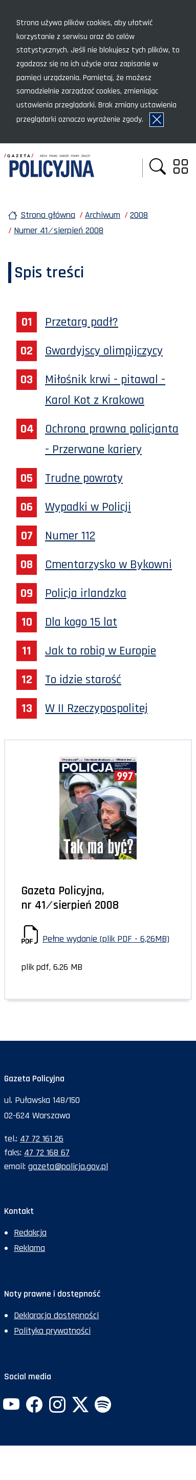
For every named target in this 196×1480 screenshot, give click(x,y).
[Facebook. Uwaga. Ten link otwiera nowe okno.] (34, 1405)
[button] (157, 167)
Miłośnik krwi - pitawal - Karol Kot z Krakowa (105, 390)
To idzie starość (83, 679)
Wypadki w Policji (88, 507)
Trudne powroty (84, 478)
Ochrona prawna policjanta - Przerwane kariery (112, 439)
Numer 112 (70, 536)
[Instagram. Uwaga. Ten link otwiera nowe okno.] (57, 1405)
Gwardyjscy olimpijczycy (104, 351)
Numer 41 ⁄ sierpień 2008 (58, 230)
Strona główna (47, 215)
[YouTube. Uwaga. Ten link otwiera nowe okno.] (11, 1405)
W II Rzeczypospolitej (96, 708)
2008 (139, 215)
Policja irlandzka (85, 593)
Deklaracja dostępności (56, 1315)
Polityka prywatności (52, 1331)
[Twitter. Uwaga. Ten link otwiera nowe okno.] (80, 1405)
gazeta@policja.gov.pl (68, 1166)
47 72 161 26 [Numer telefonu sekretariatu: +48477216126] (41, 1139)
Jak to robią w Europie (100, 651)
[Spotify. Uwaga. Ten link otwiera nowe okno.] (103, 1405)
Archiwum (102, 215)
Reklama (29, 1248)
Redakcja (30, 1233)
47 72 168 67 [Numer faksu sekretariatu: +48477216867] (47, 1152)
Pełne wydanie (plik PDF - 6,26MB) (105, 939)
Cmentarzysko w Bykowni (108, 564)
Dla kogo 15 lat (81, 622)
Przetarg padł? (81, 322)
